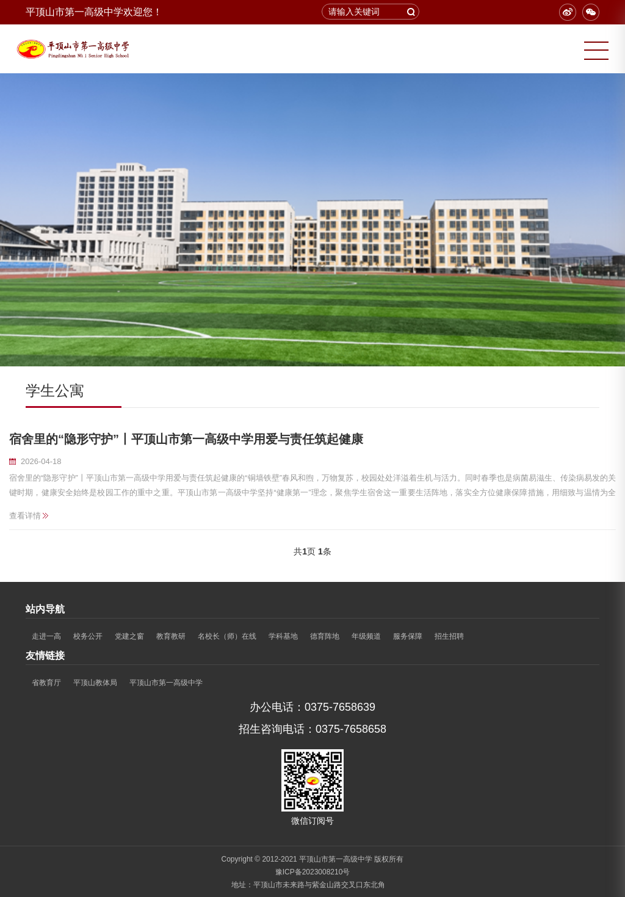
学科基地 (283, 636)
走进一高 (46, 636)
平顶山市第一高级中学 (166, 682)
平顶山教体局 (95, 682)
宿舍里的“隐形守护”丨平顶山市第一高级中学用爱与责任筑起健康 (186, 439)
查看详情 (25, 515)
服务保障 (407, 636)
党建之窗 (129, 636)
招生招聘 (449, 636)
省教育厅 (46, 682)
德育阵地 (324, 636)
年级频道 (366, 636)
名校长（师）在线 (227, 636)
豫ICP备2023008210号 (312, 872)
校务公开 (88, 636)
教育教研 (171, 636)
